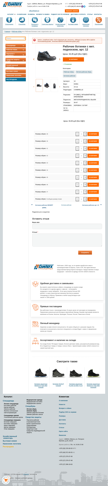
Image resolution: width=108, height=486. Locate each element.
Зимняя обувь (32, 411)
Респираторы (31, 427)
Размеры (31, 14)
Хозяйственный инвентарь (60, 25)
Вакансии (62, 435)
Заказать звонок (72, 11)
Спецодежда (9, 24)
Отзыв (35, 232)
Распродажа (99, 24)
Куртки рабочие (9, 407)
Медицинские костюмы (34, 401)
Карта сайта (63, 431)
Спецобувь (22, 24)
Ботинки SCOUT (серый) (58, 384)
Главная (7, 31)
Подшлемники (31, 425)
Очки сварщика (9, 429)
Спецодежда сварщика (12, 420)
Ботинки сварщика (10, 422)
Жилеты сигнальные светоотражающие (11, 411)
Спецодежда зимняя (11, 415)
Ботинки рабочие (69, 76)
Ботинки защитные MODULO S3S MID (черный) (93, 385)
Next (60, 58)
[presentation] (48, 253)
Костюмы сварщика (10, 423)
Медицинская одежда (34, 400)
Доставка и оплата (78, 14)
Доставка (62, 420)
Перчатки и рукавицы (34, 25)
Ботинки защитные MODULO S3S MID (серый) (40, 385)
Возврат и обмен (43, 14)
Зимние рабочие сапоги (35, 414)
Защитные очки (32, 429)
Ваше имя (35, 222)
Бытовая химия (73, 24)
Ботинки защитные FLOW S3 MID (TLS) (76, 384)
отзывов (26, 474)
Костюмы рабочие (10, 405)
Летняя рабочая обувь (84, 72)
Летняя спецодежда (11, 404)
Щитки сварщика (9, 427)
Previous (34, 58)
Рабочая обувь (17, 31)
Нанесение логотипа (85, 25)
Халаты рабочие (9, 409)
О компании (21, 14)
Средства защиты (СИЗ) (15, 60)
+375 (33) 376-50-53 (65, 448)
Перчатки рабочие (33, 420)
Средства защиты (47, 24)
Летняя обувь (32, 409)
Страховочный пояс (33, 422)
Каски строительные (33, 423)
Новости (62, 404)
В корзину (73, 59)
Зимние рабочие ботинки (35, 412)
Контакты (98, 14)
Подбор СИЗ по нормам (60, 14)
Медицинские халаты (34, 403)
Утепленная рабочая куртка (13, 417)
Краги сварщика (9, 425)
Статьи (90, 14)
